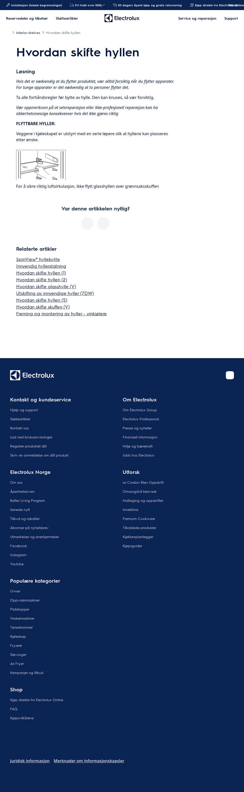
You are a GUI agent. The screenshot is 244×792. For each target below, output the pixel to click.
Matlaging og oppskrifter (143, 500)
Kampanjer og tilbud (26, 672)
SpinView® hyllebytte (38, 259)
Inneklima (130, 509)
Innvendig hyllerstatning (41, 266)
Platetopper (19, 609)
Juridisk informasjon (30, 761)
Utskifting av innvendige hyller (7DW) (55, 293)
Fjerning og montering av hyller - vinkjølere (61, 313)
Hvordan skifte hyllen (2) (41, 279)
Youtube (17, 563)
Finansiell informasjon (140, 437)
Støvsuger (18, 654)
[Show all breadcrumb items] (8, 32)
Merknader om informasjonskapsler (89, 761)
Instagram (18, 554)
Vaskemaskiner (22, 618)
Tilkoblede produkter (139, 527)
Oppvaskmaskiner (25, 600)
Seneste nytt (20, 509)
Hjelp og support (24, 409)
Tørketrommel (21, 627)
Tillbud (230, 5)
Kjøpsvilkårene (22, 717)
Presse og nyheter (137, 428)
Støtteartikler (20, 419)
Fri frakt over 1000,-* (87, 5)
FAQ (13, 708)
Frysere (16, 645)
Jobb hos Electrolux (138, 455)
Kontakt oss (19, 428)
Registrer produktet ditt (28, 446)
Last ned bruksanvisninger (31, 437)
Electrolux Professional (141, 419)
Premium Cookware (139, 518)
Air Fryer (17, 663)
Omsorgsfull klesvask (140, 491)
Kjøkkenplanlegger (138, 536)
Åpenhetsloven (22, 491)
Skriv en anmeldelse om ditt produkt (39, 455)
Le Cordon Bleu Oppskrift (143, 482)
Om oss (16, 482)
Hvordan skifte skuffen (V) (43, 307)
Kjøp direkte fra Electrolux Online (36, 699)
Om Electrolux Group (140, 409)
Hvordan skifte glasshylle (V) (46, 286)
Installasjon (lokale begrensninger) (34, 5)
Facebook (18, 545)
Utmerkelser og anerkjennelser (34, 536)
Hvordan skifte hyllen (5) (41, 300)
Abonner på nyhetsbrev (29, 527)
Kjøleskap (18, 636)
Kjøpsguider (132, 545)
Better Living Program (27, 500)
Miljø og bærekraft (138, 446)
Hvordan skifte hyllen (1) (41, 273)
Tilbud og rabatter (25, 518)
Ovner (15, 591)
